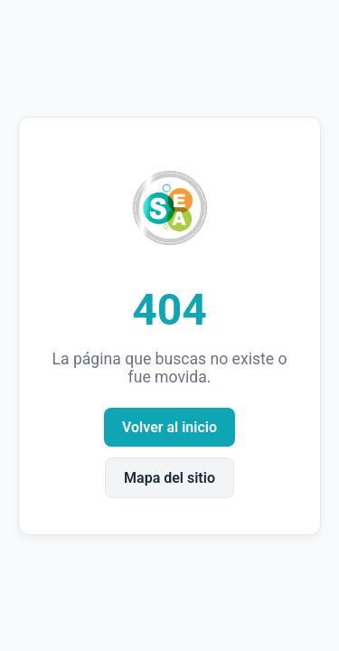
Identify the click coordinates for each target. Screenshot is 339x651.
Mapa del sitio (169, 477)
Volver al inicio (169, 427)
